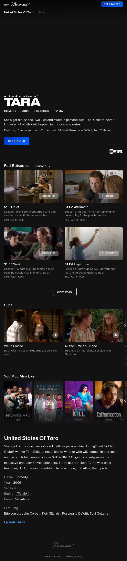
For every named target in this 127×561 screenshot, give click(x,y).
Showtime (22, 499)
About (42, 12)
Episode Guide (14, 522)
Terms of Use (53, 556)
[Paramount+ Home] (63, 545)
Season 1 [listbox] (40, 166)
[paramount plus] (20, 4)
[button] (6, 5)
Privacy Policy (74, 556)
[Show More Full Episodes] (65, 292)
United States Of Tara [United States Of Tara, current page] (18, 12)
